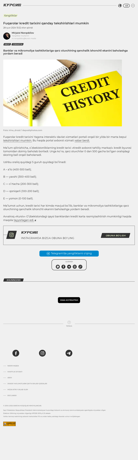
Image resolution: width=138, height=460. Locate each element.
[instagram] (42, 353)
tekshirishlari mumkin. (17, 140)
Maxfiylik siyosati (14, 372)
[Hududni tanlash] (120, 5)
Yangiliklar (10, 15)
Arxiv (9, 378)
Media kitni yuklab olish (17, 390)
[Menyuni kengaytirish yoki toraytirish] (133, 5)
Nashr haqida (13, 366)
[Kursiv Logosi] (12, 5)
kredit (7, 44)
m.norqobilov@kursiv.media (24, 38)
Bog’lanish (12, 395)
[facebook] (15, 353)
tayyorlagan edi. (24, 220)
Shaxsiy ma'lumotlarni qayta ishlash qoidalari (27, 384)
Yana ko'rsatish (69, 300)
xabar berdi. (82, 140)
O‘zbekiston (17, 44)
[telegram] (69, 353)
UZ (126, 5)
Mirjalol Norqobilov (23, 33)
